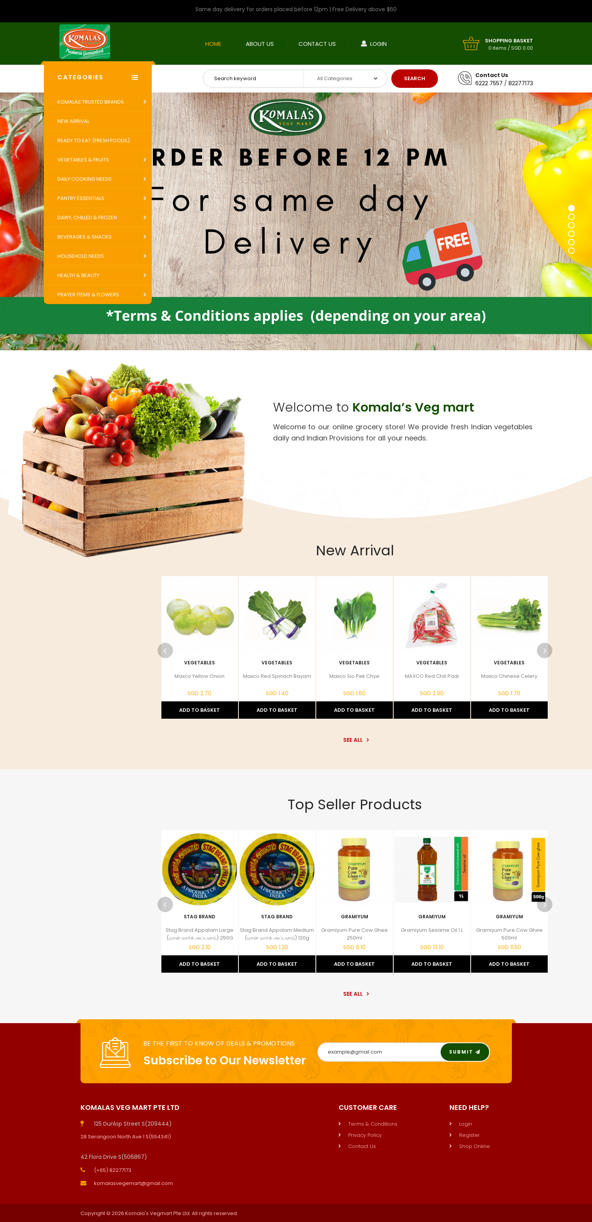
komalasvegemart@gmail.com (133, 1183)
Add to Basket (199, 710)
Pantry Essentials (80, 198)
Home (213, 44)
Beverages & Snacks (84, 236)
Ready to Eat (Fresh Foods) (93, 140)
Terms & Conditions (372, 1124)
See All (355, 740)
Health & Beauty (78, 275)
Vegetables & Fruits (83, 159)
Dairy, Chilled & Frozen (87, 217)
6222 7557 (489, 83)
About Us (260, 44)
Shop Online (474, 1146)
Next (544, 650)
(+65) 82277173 (112, 1170)
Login (378, 44)
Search (414, 78)
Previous (165, 650)
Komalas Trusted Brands (90, 102)
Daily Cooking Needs (84, 179)
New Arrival (73, 121)
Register (469, 1135)
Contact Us (317, 44)
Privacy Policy (365, 1135)
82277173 (520, 83)
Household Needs (80, 256)
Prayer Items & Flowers (88, 294)
